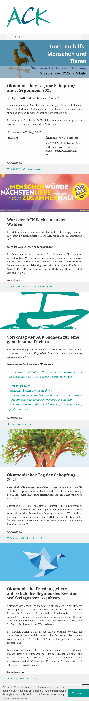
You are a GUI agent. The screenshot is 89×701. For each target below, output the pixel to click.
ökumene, (33, 678)
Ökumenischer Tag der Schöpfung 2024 (41, 477)
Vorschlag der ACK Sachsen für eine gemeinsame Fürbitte (43, 339)
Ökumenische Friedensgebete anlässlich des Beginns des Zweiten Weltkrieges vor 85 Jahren (42, 593)
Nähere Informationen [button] (15, 698)
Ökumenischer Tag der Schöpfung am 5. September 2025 (41, 88)
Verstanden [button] (78, 693)
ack (50, 286)
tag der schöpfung (33, 169)
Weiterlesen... (14, 162)
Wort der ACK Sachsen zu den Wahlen (37, 222)
